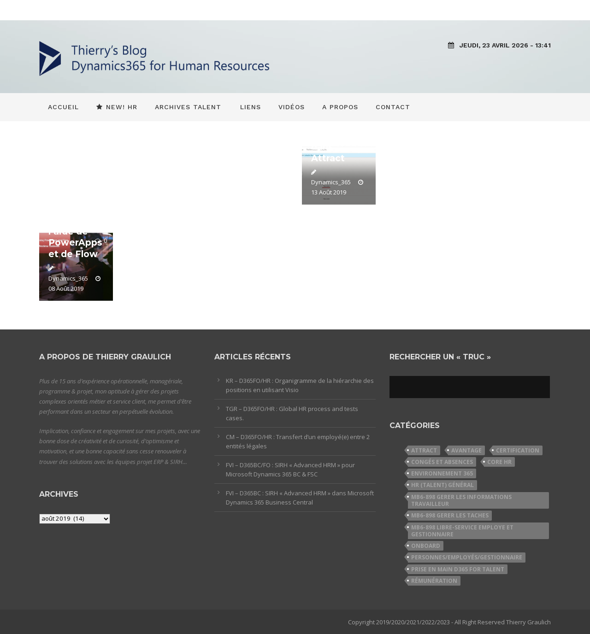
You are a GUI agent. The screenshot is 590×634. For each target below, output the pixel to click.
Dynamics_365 (331, 182)
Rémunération (434, 581)
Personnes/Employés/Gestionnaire (466, 557)
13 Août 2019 (328, 192)
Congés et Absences (442, 462)
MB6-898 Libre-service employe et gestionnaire (462, 530)
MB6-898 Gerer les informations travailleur (461, 500)
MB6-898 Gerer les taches (450, 515)
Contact (393, 107)
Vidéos (291, 107)
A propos (340, 107)
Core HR (499, 462)
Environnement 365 (442, 473)
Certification (517, 450)
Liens (250, 107)
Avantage (466, 450)
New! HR (116, 107)
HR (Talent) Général (442, 485)
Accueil (63, 107)
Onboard (425, 546)
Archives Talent (188, 107)
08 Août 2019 (65, 288)
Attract (424, 450)
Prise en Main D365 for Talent (457, 569)
